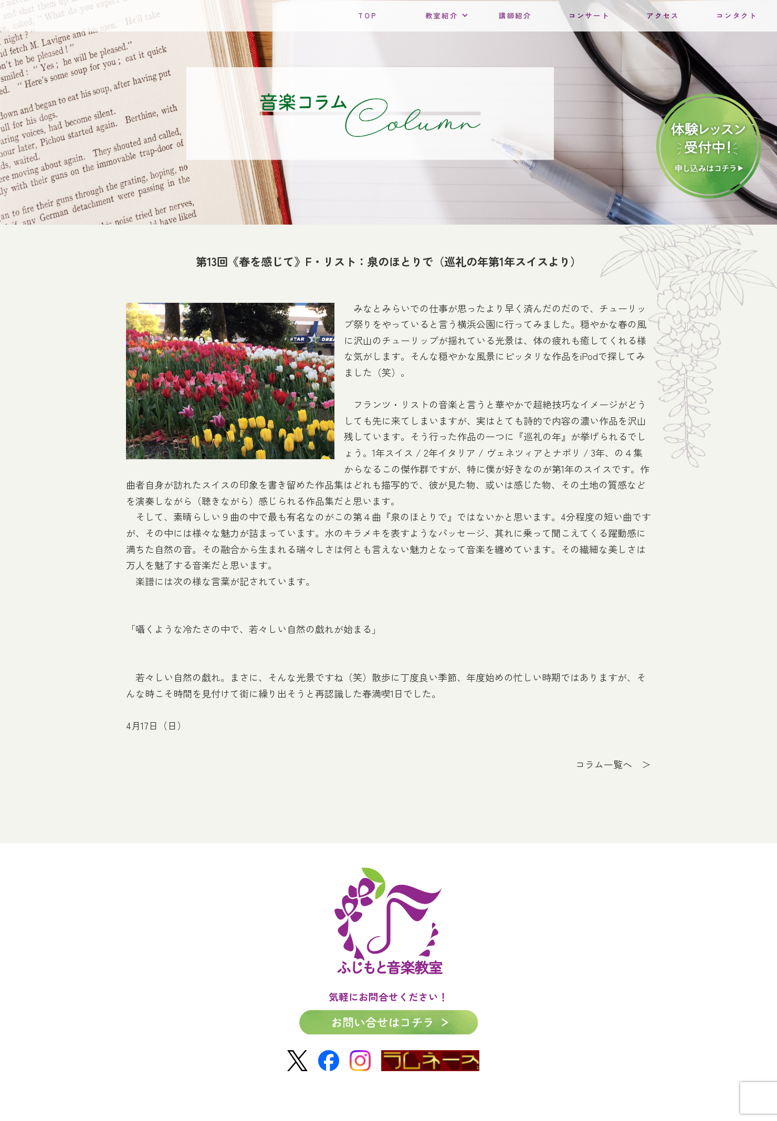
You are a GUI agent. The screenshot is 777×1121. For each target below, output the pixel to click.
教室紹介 (441, 15)
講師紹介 (515, 15)
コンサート (589, 15)
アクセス (662, 15)
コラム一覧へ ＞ (613, 764)
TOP (367, 15)
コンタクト (736, 15)
